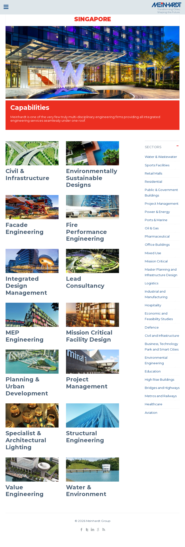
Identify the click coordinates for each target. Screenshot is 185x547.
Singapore (92, 19)
